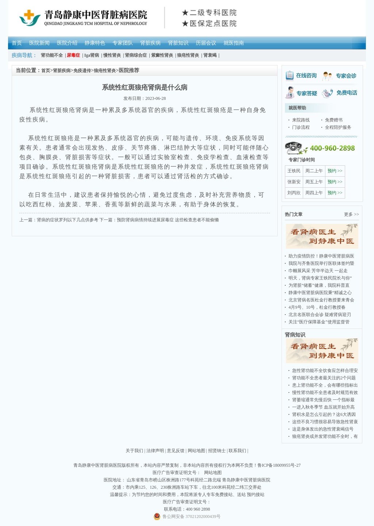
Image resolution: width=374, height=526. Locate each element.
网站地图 (196, 450)
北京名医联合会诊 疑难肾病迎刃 (320, 314)
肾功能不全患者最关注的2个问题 (324, 377)
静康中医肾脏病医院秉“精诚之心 (320, 292)
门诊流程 (301, 127)
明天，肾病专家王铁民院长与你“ (320, 278)
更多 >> (351, 214)
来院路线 (301, 120)
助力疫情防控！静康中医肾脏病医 (321, 256)
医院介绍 (67, 43)
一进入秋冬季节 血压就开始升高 (323, 407)
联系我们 (237, 450)
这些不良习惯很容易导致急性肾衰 (325, 421)
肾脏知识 (178, 43)
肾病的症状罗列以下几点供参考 (67, 219)
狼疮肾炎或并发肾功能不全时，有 (325, 436)
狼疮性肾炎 (105, 70)
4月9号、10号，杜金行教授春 (317, 307)
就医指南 (234, 43)
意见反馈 (175, 450)
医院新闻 (39, 43)
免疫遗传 (82, 70)
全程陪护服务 (338, 127)
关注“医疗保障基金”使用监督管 (319, 321)
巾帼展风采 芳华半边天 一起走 (318, 270)
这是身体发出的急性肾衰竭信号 (323, 429)
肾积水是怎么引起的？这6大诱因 (324, 414)
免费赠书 (334, 120)
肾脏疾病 (150, 43)
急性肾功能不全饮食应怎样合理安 (325, 370)
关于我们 (134, 450)
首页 (17, 43)
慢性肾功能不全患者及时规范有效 (325, 392)
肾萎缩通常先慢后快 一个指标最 (323, 399)
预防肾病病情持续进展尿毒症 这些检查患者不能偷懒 (168, 219)
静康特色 (95, 43)
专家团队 (122, 43)
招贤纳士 (217, 450)
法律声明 (155, 450)
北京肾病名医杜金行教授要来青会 (321, 300)
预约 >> (335, 170)
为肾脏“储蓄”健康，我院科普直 (319, 285)
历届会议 (206, 43)
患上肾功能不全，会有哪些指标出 (325, 385)
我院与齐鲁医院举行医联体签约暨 (321, 263)
